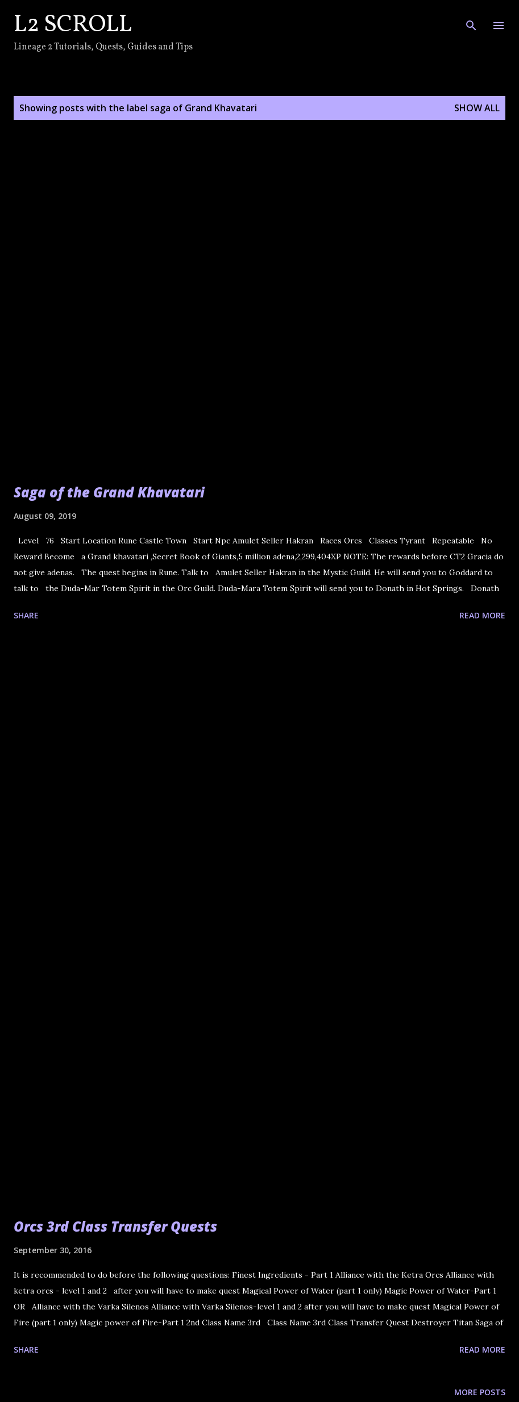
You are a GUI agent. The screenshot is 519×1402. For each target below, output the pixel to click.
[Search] (471, 20)
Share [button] (26, 615)
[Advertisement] (259, 752)
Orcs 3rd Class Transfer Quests (115, 1226)
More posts (479, 1392)
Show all (477, 108)
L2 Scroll (73, 25)
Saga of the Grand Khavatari (109, 492)
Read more (482, 615)
